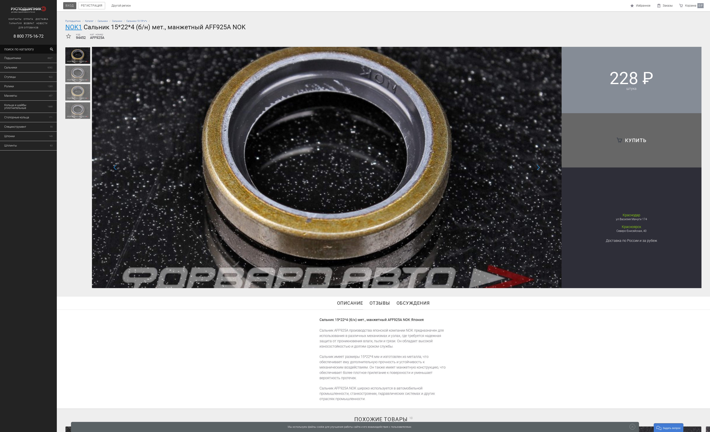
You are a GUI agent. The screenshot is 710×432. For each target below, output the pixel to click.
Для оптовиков (22, 27)
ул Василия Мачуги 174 (631, 219)
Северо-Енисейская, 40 (631, 231)
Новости (35, 23)
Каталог (89, 21)
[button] (325, 283)
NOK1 (73, 27)
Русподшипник (73, 21)
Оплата (22, 19)
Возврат (22, 23)
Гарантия (9, 23)
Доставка (35, 19)
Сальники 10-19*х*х (136, 21)
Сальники (103, 21)
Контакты (8, 19)
